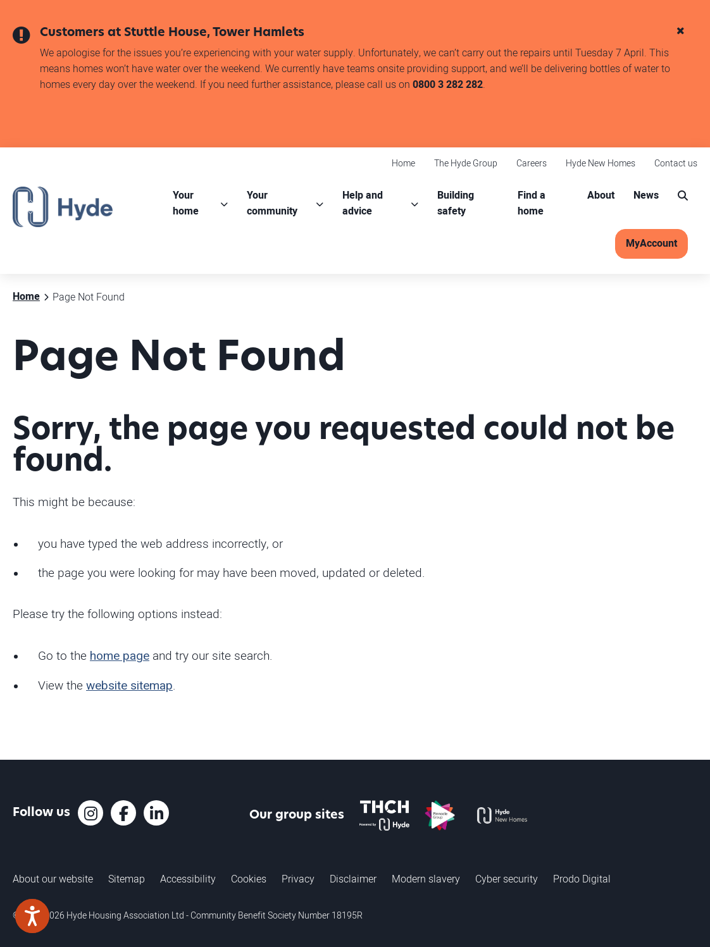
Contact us (675, 163)
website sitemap (129, 686)
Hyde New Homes (600, 163)
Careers (531, 163)
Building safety (455, 203)
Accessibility (188, 879)
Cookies (248, 879)
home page (119, 656)
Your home (186, 203)
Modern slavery (426, 879)
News (646, 195)
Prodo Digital (582, 879)
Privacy (298, 879)
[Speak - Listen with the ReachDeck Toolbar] (32, 916)
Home (403, 163)
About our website (53, 879)
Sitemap (126, 879)
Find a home (531, 203)
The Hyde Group (465, 163)
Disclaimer (353, 879)
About (600, 195)
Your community (272, 203)
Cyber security (506, 879)
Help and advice (362, 203)
